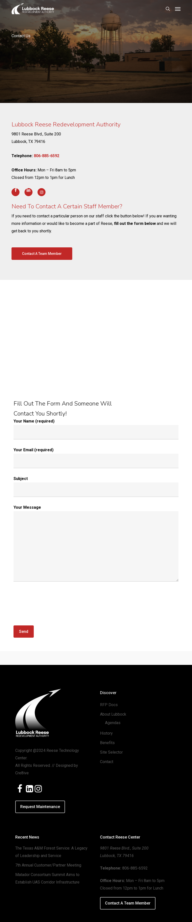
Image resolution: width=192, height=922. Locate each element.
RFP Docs (109, 704)
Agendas (112, 722)
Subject (96, 486)
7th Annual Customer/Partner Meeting (48, 865)
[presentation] (52, 608)
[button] (177, 8)
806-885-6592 (46, 155)
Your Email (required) (96, 458)
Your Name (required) (96, 429)
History (106, 733)
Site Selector (111, 752)
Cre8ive (22, 773)
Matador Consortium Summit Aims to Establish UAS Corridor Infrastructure (47, 878)
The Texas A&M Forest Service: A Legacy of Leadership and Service (51, 852)
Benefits (107, 742)
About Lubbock (113, 714)
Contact (106, 761)
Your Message (96, 544)
